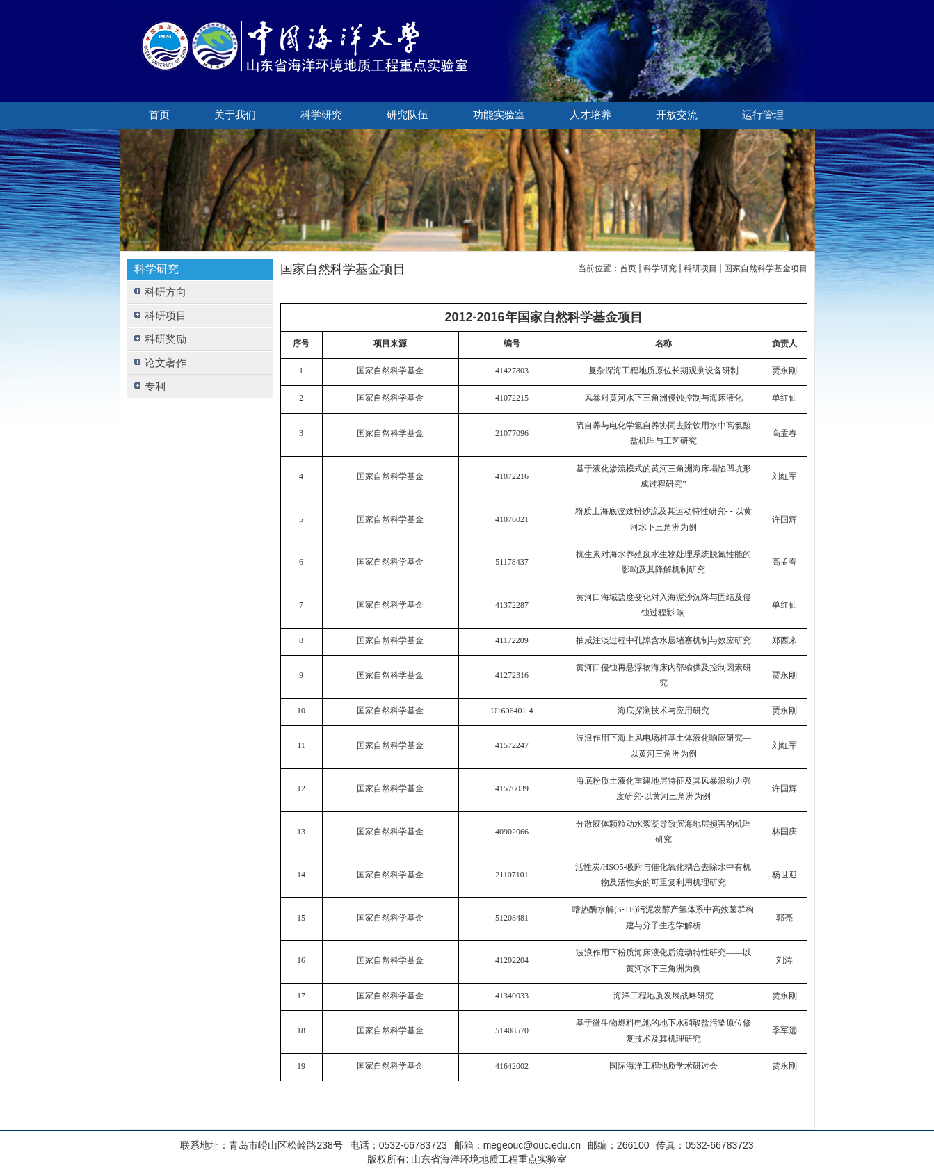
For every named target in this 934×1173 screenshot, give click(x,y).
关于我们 (235, 114)
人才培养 (590, 114)
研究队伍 (407, 114)
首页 (159, 114)
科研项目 (700, 268)
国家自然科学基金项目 (765, 268)
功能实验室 (499, 114)
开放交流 (677, 114)
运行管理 (763, 114)
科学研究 (321, 114)
